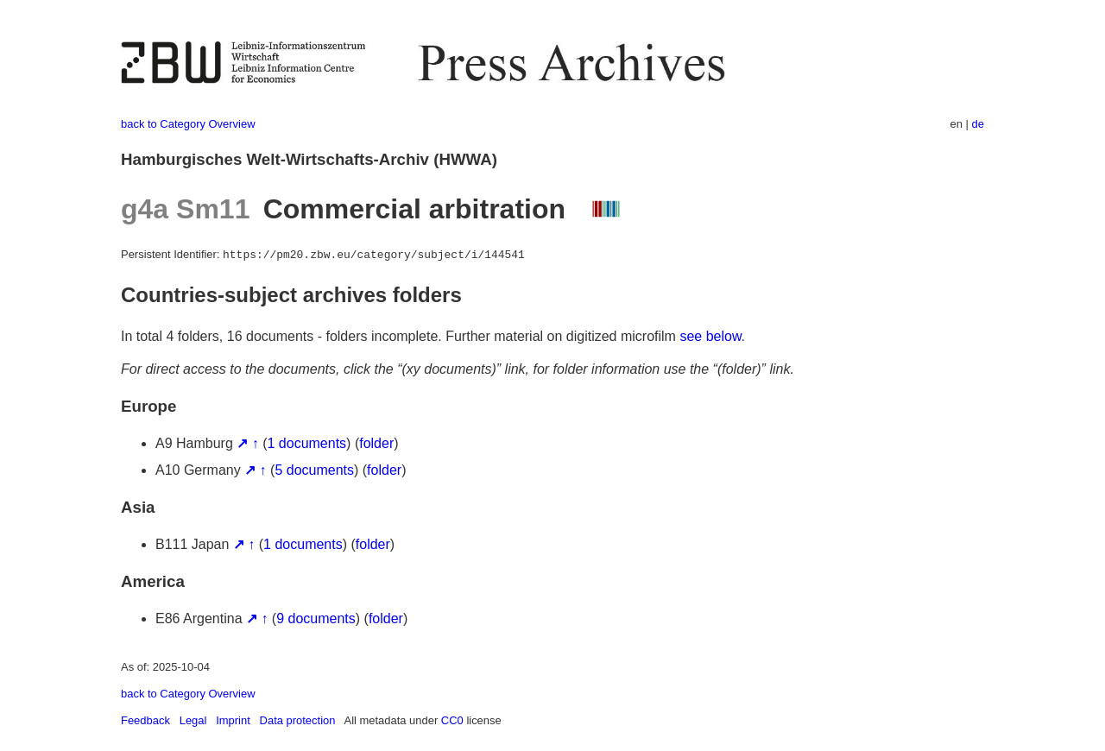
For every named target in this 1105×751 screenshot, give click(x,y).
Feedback (145, 720)
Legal (193, 720)
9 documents (316, 618)
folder (376, 443)
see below (710, 336)
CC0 (452, 720)
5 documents (314, 470)
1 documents (307, 443)
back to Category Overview (188, 123)
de (978, 123)
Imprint (233, 720)
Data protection (298, 720)
